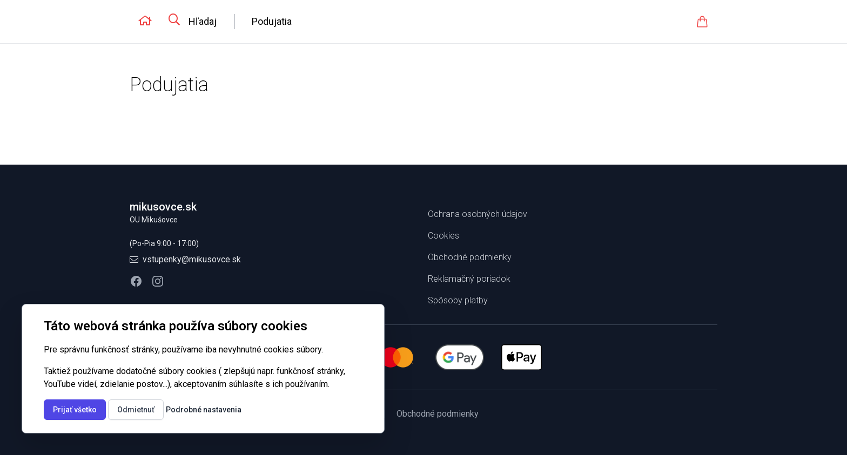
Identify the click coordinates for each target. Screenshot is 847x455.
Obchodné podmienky (470, 257)
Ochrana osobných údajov (477, 214)
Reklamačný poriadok (469, 279)
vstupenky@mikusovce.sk (192, 259)
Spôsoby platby (458, 300)
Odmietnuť (135, 409)
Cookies (443, 235)
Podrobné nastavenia (203, 409)
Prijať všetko (75, 409)
